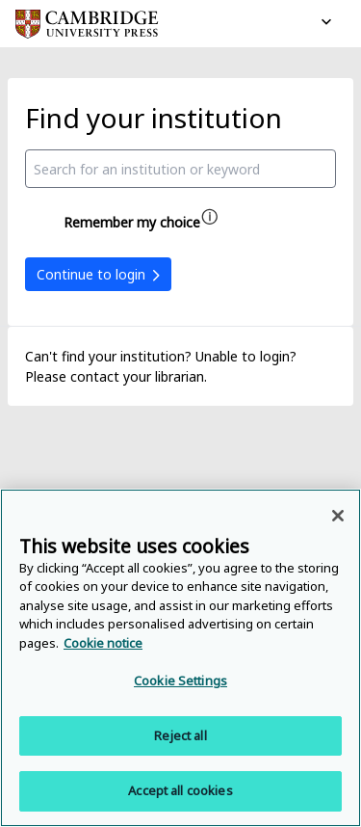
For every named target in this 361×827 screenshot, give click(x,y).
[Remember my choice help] (209, 217)
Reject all (180, 735)
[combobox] (180, 168)
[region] (180, 658)
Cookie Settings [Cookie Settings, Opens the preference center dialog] (180, 680)
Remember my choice (132, 222)
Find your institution (153, 117)
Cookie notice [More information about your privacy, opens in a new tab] (103, 643)
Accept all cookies (180, 790)
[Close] (338, 515)
